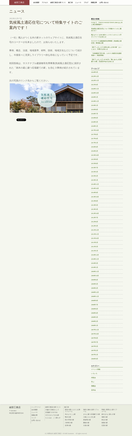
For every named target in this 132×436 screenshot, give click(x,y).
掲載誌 (93, 386)
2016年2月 (94, 151)
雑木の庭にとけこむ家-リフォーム (73, 410)
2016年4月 (94, 147)
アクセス (45, 2)
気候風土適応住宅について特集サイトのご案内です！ (106, 30)
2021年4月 (94, 85)
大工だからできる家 (52, 415)
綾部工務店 (19, 2)
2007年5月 (94, 346)
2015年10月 (95, 155)
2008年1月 (94, 325)
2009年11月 (95, 271)
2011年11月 (95, 234)
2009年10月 (95, 276)
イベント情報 (95, 369)
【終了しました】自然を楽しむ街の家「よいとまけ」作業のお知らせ (106, 48)
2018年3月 (94, 122)
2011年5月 (94, 242)
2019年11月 (95, 101)
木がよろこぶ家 (70, 414)
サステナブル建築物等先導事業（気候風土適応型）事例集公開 (106, 42)
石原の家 (105, 425)
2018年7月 (94, 114)
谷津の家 (68, 425)
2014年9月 (94, 192)
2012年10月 (95, 213)
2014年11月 (95, 184)
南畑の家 (105, 423)
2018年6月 (94, 118)
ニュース (78, 2)
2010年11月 (95, 259)
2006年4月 (94, 359)
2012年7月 (94, 217)
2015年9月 (94, 159)
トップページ (36, 407)
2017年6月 (94, 134)
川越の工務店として (52, 410)
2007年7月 (94, 342)
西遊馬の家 (87, 420)
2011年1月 (94, 251)
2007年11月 (95, 330)
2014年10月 (95, 188)
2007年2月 (94, 350)
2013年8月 (94, 201)
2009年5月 (94, 284)
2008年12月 (95, 292)
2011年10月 (95, 238)
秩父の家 (105, 420)
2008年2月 (94, 321)
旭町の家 (105, 417)
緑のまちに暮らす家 (108, 414)
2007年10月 (95, 334)
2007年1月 (94, 355)
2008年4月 (94, 313)
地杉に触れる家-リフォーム (91, 410)
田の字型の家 (69, 420)
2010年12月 (95, 255)
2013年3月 (94, 209)
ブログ (86, 2)
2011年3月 (94, 246)
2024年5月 (94, 72)
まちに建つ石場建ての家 (91, 414)
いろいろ (94, 373)
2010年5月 (94, 263)
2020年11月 (95, 89)
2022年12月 (95, 76)
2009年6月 (94, 280)
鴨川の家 (68, 417)
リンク (33, 418)
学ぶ (92, 382)
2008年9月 (94, 300)
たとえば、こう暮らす (53, 418)
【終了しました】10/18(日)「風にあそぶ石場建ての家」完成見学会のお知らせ (106, 60)
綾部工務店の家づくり (58, 2)
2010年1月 (94, 267)
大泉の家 (86, 425)
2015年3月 (94, 172)
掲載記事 (94, 2)
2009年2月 (94, 288)
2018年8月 (94, 109)
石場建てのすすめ (51, 412)
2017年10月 (95, 130)
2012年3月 (94, 226)
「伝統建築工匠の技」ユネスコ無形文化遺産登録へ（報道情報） (106, 54)
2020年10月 (95, 93)
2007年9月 (94, 338)
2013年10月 (95, 197)
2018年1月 (94, 126)
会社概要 (36, 2)
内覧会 (93, 378)
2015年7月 (94, 168)
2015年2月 (94, 176)
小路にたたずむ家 (89, 417)
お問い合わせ (104, 2)
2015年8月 (94, 163)
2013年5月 (94, 205)
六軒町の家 (69, 423)
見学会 (93, 390)
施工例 (70, 2)
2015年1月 (94, 180)
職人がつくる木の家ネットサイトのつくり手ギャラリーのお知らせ (106, 36)
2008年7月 (94, 305)
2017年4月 (94, 138)
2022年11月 (95, 80)
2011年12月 (95, 230)
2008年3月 (94, 317)
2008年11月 (95, 296)
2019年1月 (94, 105)
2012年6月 (94, 222)
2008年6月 (94, 309)
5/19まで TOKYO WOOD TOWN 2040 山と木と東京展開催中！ (107, 23)
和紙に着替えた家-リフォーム (109, 410)
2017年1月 (94, 143)
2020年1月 (94, 97)
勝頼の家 (86, 423)
